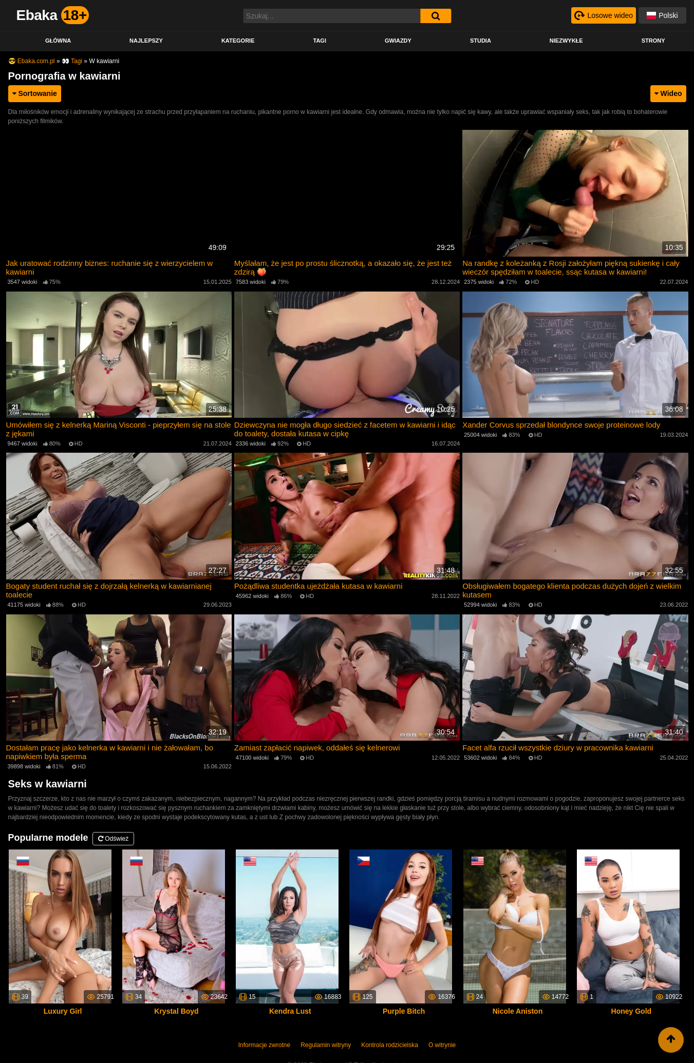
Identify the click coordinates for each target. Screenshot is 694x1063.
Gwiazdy (398, 40)
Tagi (319, 40)
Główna (58, 40)
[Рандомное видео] (603, 15)
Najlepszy (146, 40)
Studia (480, 40)
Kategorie (238, 40)
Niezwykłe (566, 40)
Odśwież (113, 838)
